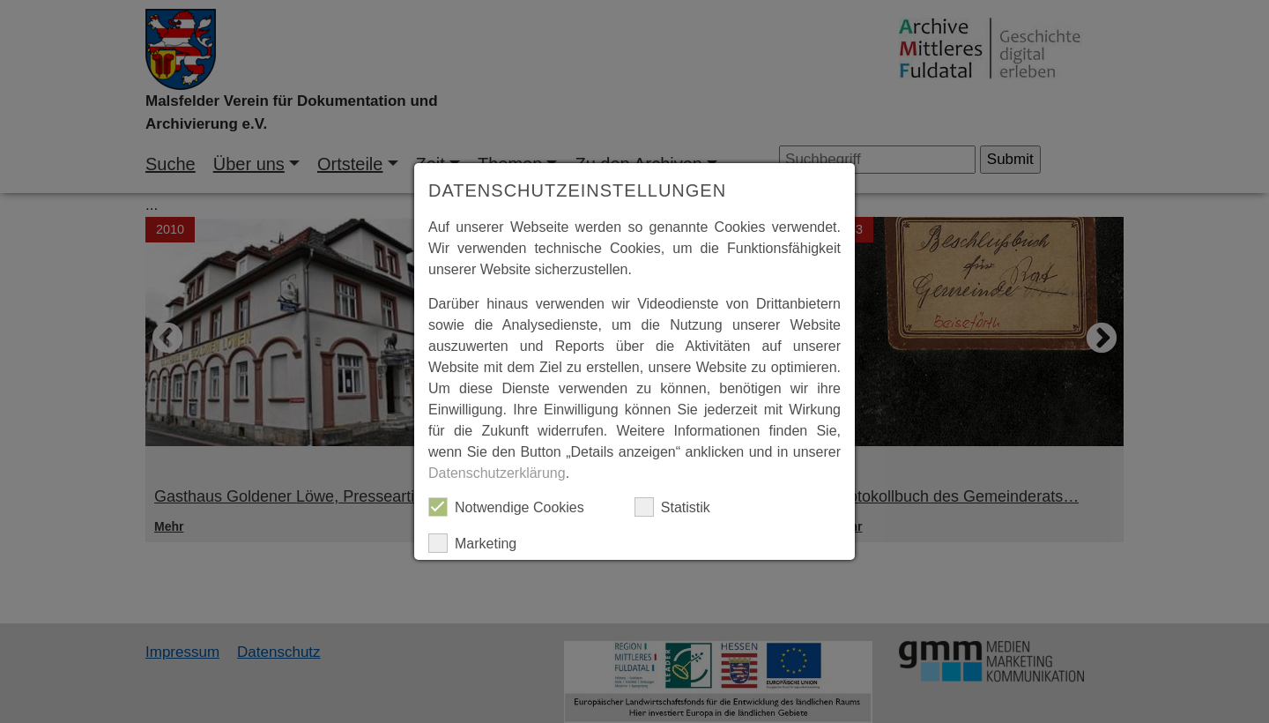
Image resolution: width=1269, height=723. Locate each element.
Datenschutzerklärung (497, 473)
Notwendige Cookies (506, 507)
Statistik (672, 507)
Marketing (472, 543)
